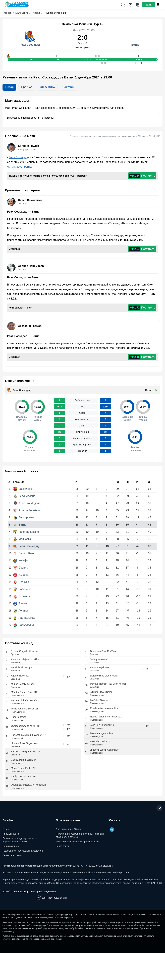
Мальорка (22, 539)
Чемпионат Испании (55, 12)
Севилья (21, 567)
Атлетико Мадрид (26, 503)
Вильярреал (23, 517)
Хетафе (20, 560)
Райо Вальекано (26, 531)
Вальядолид (23, 625)
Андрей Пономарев (31, 266)
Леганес (21, 610)
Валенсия (22, 589)
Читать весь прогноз (19, 166)
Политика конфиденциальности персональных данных (20, 840)
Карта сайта (62, 846)
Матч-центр (21, 12)
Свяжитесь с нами (12, 855)
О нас (6, 829)
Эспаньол (22, 596)
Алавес (20, 603)
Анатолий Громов (29, 325)
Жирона (20, 574)
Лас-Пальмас (24, 617)
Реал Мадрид (24, 496)
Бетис (148, 390)
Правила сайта (11, 833)
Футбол (36, 12)
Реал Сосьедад (18, 157)
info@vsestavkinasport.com (106, 883)
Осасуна (21, 582)
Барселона (22, 488)
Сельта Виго (23, 553)
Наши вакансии (11, 846)
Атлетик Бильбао (26, 510)
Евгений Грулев (28, 145)
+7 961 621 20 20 (152, 883)
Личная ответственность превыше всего (77, 841)
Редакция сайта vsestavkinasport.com (23, 850)
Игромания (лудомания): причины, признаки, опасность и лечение (80, 835)
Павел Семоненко (30, 200)
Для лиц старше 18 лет (68, 829)
